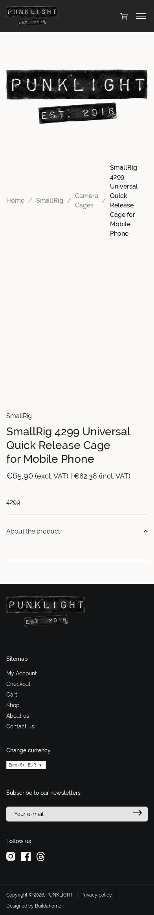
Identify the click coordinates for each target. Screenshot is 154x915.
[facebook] (26, 856)
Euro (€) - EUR (22, 765)
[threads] (41, 856)
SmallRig (49, 200)
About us (17, 716)
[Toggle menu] (141, 16)
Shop (13, 705)
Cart (11, 694)
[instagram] (10, 856)
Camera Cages (86, 200)
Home (15, 200)
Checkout (18, 684)
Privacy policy (96, 895)
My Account (21, 673)
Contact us (20, 726)
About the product (77, 531)
